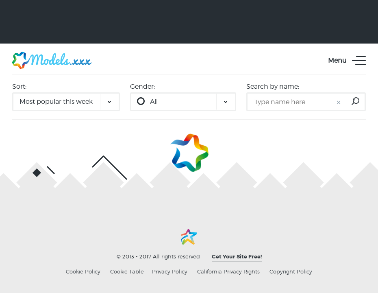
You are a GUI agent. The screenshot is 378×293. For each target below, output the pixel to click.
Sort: (19, 86)
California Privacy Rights (228, 271)
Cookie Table (127, 271)
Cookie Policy (83, 271)
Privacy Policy (169, 271)
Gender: (142, 86)
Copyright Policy (290, 271)
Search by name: (272, 86)
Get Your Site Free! (237, 256)
